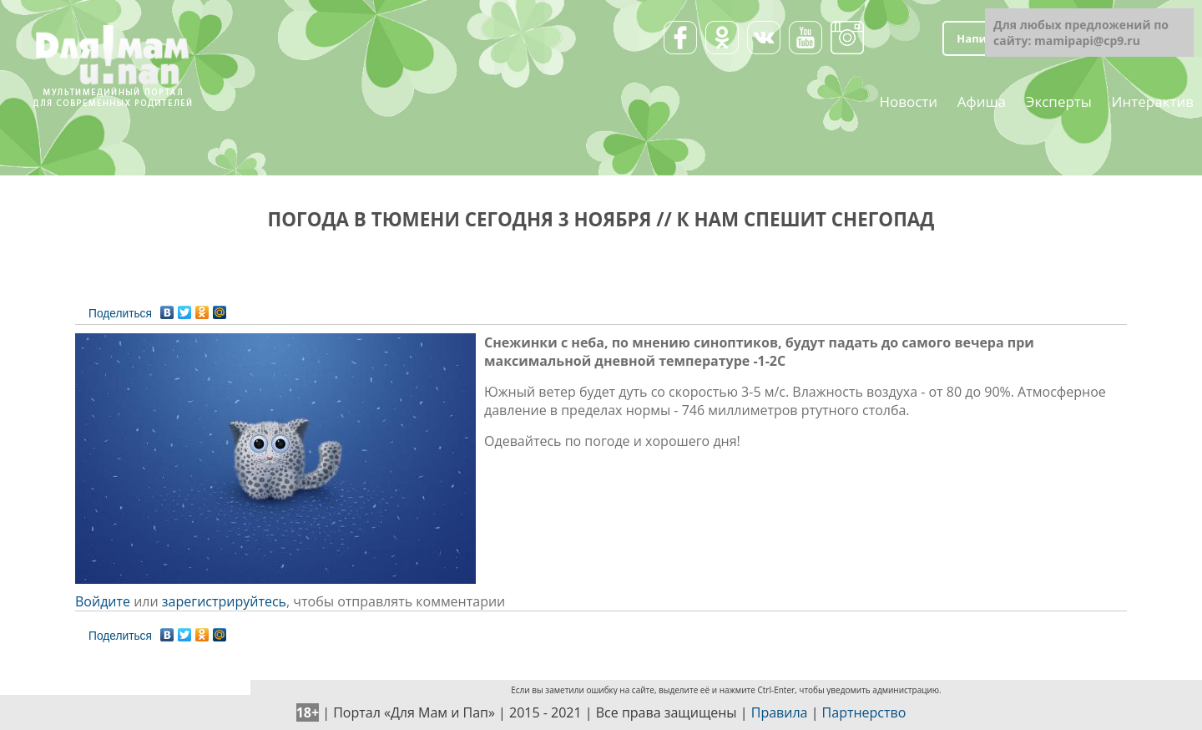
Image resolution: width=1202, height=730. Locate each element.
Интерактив (1153, 100)
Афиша (981, 100)
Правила (779, 712)
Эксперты (1059, 100)
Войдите (102, 601)
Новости (908, 100)
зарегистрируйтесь (224, 601)
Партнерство (864, 712)
